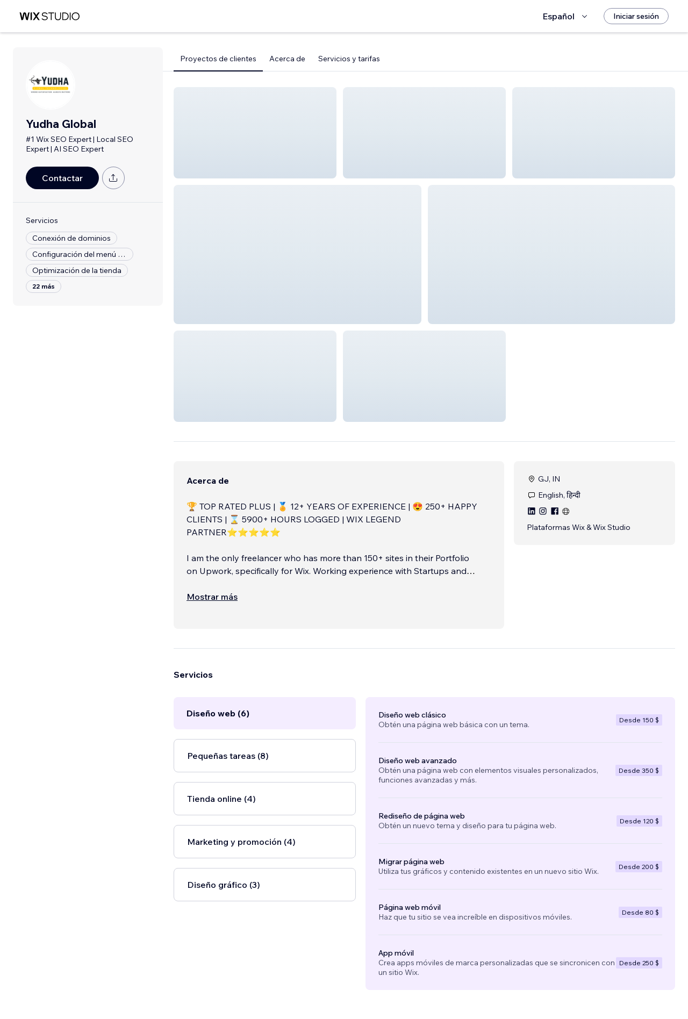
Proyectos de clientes (218, 58)
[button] (255, 132)
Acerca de (287, 58)
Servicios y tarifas (349, 58)
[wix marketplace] (49, 16)
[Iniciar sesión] (636, 16)
